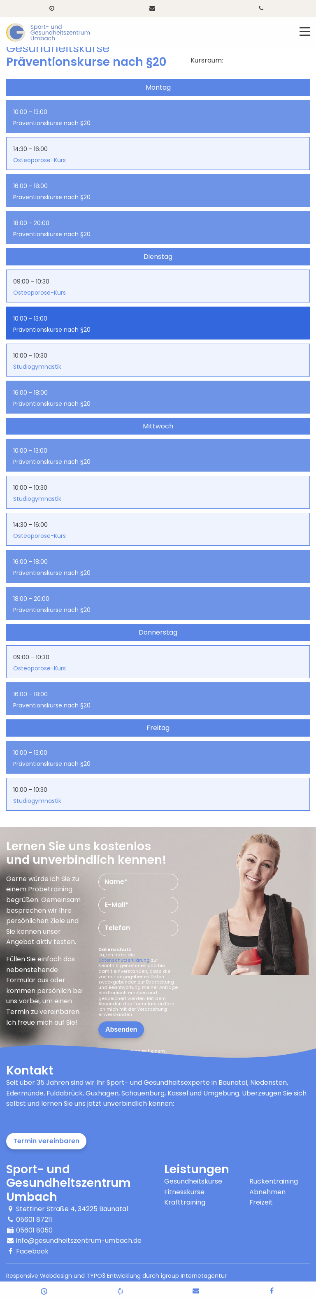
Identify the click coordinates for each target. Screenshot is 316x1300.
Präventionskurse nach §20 (52, 123)
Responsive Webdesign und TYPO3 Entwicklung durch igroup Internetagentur (116, 1276)
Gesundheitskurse (193, 1181)
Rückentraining (273, 1181)
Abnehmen (267, 1192)
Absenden (121, 1029)
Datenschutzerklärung (124, 960)
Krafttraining (184, 1202)
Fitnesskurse (184, 1192)
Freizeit (261, 1202)
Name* (116, 881)
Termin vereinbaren (46, 1141)
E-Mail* (116, 904)
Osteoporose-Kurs (39, 160)
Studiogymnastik (37, 367)
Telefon (117, 928)
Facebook (32, 1251)
